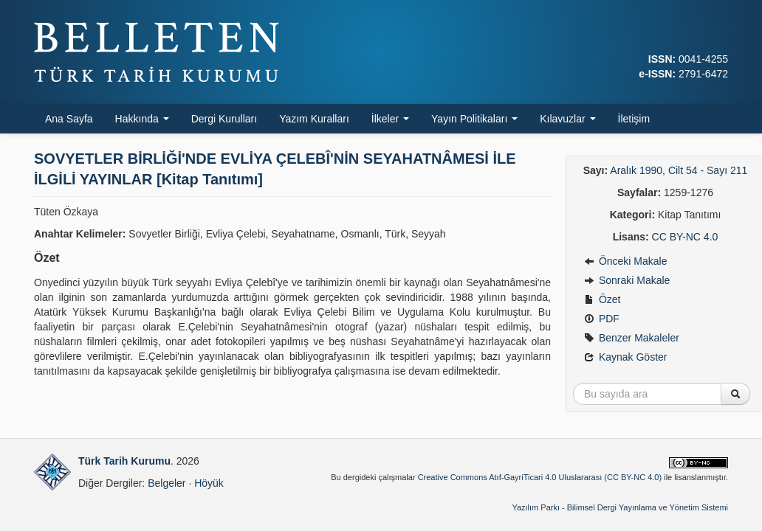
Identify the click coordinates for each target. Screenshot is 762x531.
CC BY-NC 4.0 (685, 237)
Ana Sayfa (69, 119)
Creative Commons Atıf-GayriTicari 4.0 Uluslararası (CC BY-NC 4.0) (540, 477)
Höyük (209, 483)
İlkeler (390, 119)
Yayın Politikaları (474, 119)
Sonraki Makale (627, 280)
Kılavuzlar (567, 119)
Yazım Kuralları (314, 119)
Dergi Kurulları (224, 119)
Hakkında (142, 119)
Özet (602, 299)
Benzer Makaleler (631, 338)
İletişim (634, 119)
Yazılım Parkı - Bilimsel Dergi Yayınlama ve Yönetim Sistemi (620, 507)
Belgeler (166, 483)
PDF (601, 318)
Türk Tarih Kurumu (124, 461)
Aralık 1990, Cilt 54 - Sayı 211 (678, 170)
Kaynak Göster (625, 357)
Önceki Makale (625, 261)
